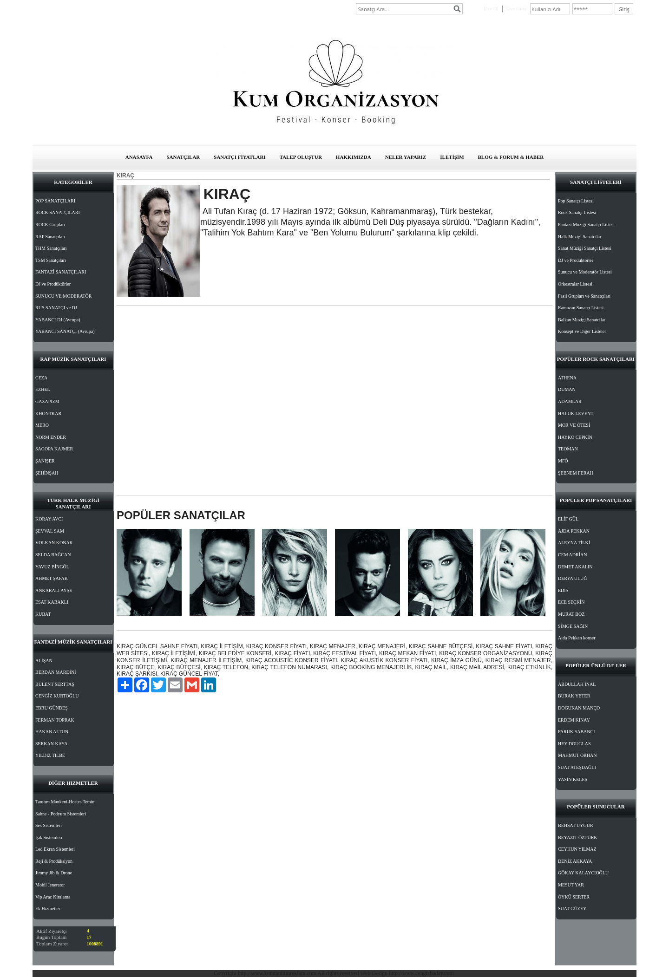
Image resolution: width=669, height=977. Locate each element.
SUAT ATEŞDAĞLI (577, 767)
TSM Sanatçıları (50, 260)
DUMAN (567, 389)
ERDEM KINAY (574, 720)
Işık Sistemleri (48, 837)
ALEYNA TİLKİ (574, 542)
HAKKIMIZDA (353, 157)
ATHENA (567, 377)
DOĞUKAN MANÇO (579, 707)
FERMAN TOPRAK (54, 720)
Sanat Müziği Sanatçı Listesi (584, 248)
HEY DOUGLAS (574, 743)
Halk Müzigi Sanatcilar (579, 236)
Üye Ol (491, 8)
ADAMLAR (570, 401)
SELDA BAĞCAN (53, 554)
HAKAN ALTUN (51, 731)
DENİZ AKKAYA (575, 861)
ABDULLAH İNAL (577, 684)
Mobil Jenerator (50, 884)
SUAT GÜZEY (572, 908)
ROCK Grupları (50, 224)
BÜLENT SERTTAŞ (54, 684)
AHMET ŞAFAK (51, 578)
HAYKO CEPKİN (575, 437)
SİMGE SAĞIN (573, 626)
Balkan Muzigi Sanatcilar (581, 319)
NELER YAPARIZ (405, 157)
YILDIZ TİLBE (50, 755)
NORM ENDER (50, 437)
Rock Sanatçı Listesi (577, 212)
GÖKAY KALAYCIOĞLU (583, 872)
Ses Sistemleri (48, 825)
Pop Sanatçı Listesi (576, 200)
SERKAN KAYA (51, 743)
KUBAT (43, 614)
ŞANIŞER (45, 460)
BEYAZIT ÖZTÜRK (577, 837)
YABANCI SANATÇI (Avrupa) (65, 331)
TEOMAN (568, 448)
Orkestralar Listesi (575, 284)
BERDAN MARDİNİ (55, 672)
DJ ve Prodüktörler (53, 284)
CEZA (41, 377)
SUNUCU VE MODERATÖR (63, 296)
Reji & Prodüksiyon (53, 861)
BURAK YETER (574, 695)
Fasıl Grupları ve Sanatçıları (584, 296)
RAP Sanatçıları (50, 236)
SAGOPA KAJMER (54, 448)
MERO (42, 425)
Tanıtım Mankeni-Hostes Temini (65, 801)
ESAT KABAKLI (51, 602)
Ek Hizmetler (47, 908)
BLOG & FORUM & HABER (511, 157)
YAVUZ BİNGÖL (52, 566)
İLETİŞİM (452, 157)
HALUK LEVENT (575, 413)
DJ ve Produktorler (575, 260)
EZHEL (42, 389)
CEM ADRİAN (572, 554)
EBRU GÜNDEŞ (51, 707)
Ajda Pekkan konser (577, 637)
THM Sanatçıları (50, 248)
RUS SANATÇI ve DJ (56, 307)
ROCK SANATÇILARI (57, 212)
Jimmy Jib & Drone (53, 872)
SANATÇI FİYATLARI (239, 157)
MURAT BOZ (571, 614)
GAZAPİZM (47, 401)
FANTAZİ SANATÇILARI (60, 271)
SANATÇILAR (183, 157)
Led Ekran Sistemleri (55, 849)
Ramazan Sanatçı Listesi (580, 307)
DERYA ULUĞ (572, 578)
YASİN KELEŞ (572, 779)
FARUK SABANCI (576, 731)
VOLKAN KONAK (54, 542)
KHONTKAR (48, 413)
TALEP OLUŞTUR (301, 157)
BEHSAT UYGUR (575, 825)
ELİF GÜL (568, 518)
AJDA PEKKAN (574, 531)
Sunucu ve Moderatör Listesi (585, 271)
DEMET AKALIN (575, 566)
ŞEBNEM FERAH (575, 472)
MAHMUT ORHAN (577, 755)
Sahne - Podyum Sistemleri (60, 813)
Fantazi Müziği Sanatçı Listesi (586, 224)
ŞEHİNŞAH (46, 472)
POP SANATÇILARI (55, 200)
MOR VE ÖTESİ (574, 425)
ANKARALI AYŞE (53, 590)
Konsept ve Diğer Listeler (582, 331)
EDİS (563, 590)
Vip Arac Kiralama (52, 896)
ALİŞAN (43, 660)
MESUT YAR (571, 884)
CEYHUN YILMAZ (577, 849)
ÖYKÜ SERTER (574, 896)
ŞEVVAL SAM (49, 531)
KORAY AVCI (49, 518)
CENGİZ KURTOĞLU (57, 695)
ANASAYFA (139, 157)
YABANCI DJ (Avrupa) (57, 319)
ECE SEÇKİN (571, 602)
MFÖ (563, 460)
